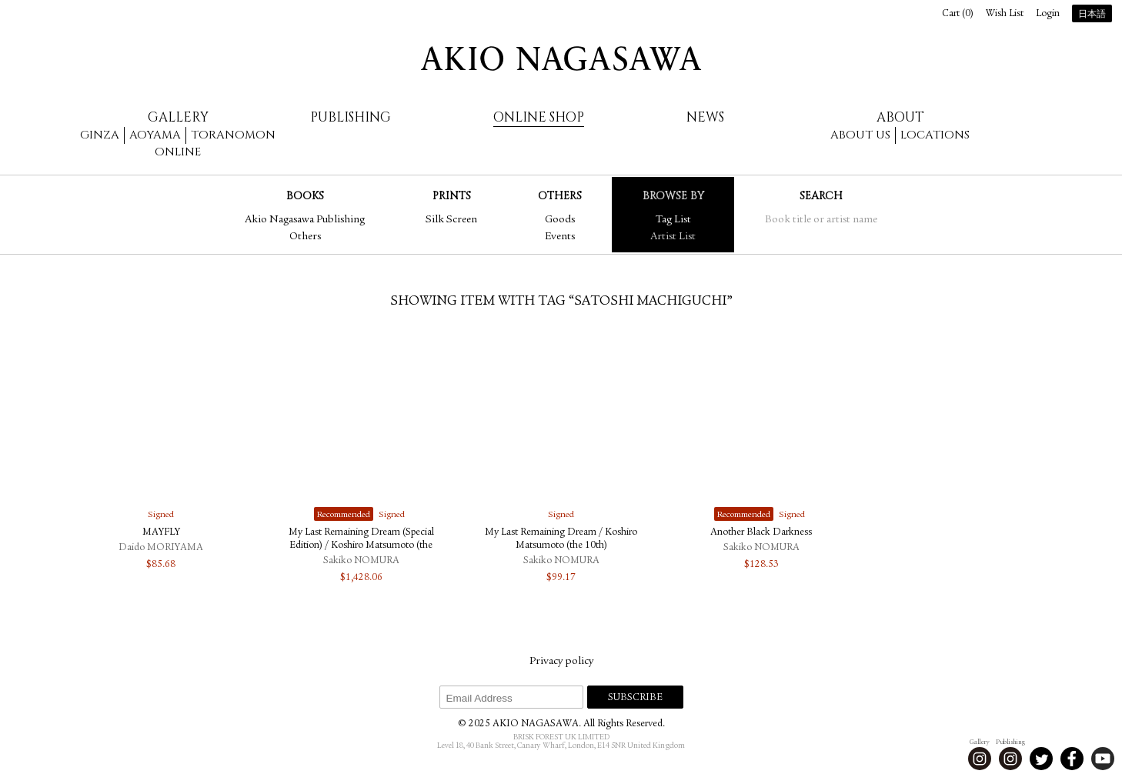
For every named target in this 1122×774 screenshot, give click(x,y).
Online (178, 152)
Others (305, 237)
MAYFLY (161, 533)
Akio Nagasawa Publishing (305, 220)
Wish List (1004, 14)
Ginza (99, 135)
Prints (451, 195)
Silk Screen (451, 220)
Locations (935, 135)
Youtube (1102, 758)
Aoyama (155, 135)
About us (860, 135)
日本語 (1092, 14)
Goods (560, 220)
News (705, 117)
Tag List (673, 220)
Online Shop (538, 117)
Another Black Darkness (761, 533)
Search (821, 195)
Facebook (1072, 758)
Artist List (673, 237)
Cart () (957, 14)
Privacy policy (561, 661)
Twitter (1041, 758)
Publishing (350, 117)
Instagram (979, 758)
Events (560, 237)
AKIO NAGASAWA (561, 58)
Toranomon (233, 135)
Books (305, 195)
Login (1048, 14)
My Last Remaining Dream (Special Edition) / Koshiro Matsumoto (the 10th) (361, 546)
